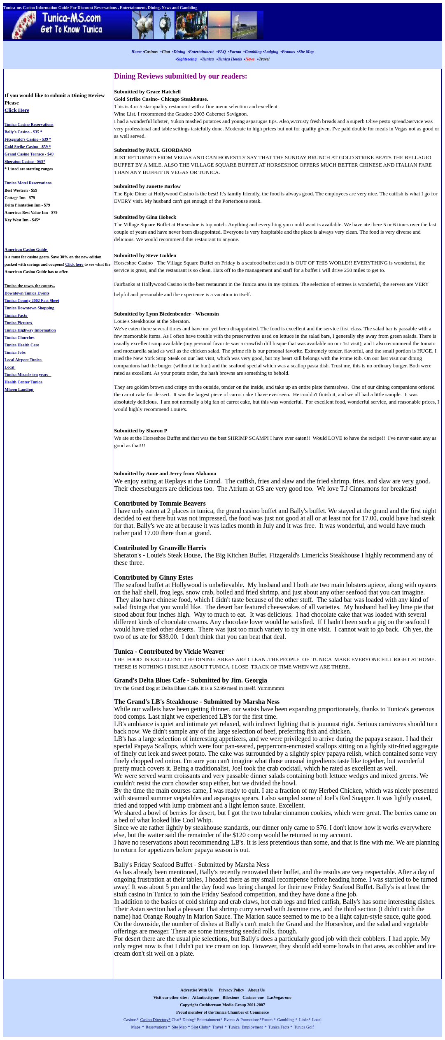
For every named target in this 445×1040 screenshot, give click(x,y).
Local (10, 367)
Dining (179, 51)
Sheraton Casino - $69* (25, 161)
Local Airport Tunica (24, 360)
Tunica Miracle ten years (27, 374)
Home (136, 51)
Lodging (271, 51)
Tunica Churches (20, 337)
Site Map (306, 51)
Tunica (208, 59)
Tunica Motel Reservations (28, 183)
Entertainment (201, 51)
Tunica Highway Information (30, 330)
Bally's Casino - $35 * (23, 132)
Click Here (17, 110)
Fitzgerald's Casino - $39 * (28, 139)
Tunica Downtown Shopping (29, 308)
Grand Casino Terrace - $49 (29, 154)
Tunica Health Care (22, 345)
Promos (288, 51)
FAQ (222, 51)
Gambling (253, 51)
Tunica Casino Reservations (29, 124)
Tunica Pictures (19, 322)
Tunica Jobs (15, 352)
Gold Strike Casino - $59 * (28, 146)
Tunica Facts (16, 315)
